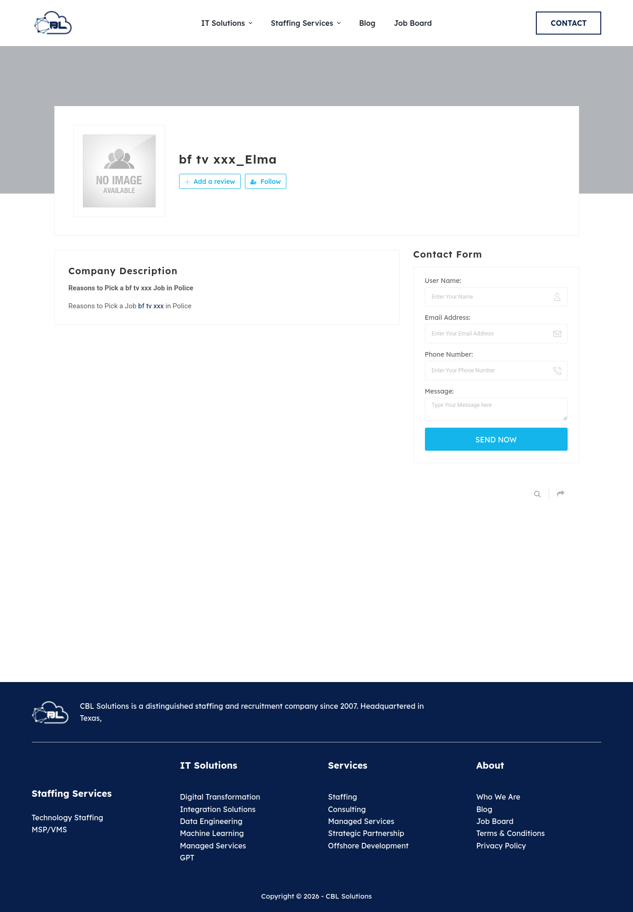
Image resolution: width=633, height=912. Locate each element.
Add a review (210, 181)
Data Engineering (211, 821)
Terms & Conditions (510, 833)
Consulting (347, 809)
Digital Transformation (220, 796)
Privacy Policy (501, 845)
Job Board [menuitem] (412, 23)
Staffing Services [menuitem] (307, 23)
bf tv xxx (151, 306)
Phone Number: (449, 354)
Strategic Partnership (366, 833)
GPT (187, 857)
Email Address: (447, 317)
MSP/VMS (49, 829)
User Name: (443, 281)
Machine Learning (212, 833)
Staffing (342, 796)
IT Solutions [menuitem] (228, 23)
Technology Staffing (67, 817)
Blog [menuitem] (367, 23)
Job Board (494, 821)
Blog (484, 809)
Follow (265, 181)
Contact (569, 23)
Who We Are (498, 796)
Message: (439, 391)
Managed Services (213, 845)
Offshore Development (368, 845)
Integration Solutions (218, 809)
